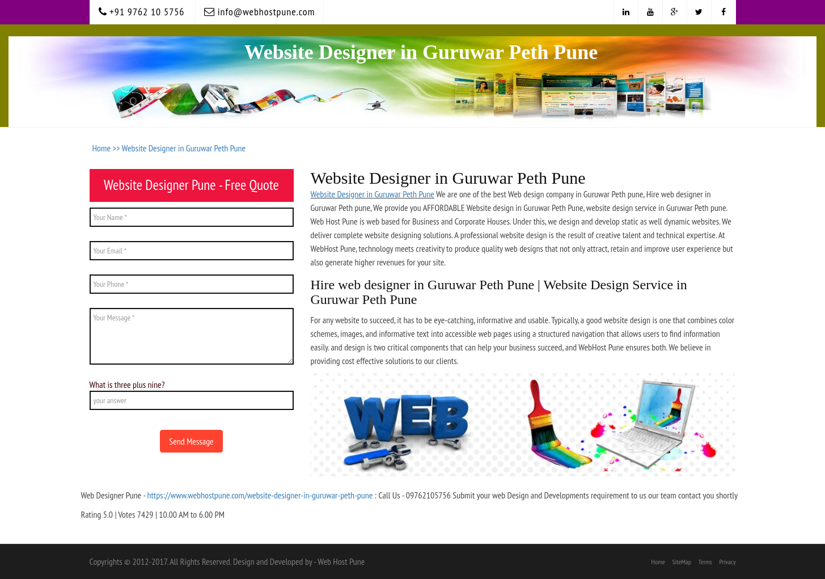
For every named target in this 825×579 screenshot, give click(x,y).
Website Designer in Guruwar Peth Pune (184, 148)
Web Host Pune (341, 561)
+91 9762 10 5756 (142, 11)
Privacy (727, 561)
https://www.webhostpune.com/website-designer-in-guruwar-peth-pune (260, 495)
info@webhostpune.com (259, 11)
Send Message (191, 441)
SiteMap (681, 561)
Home (658, 561)
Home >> (107, 148)
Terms (705, 561)
